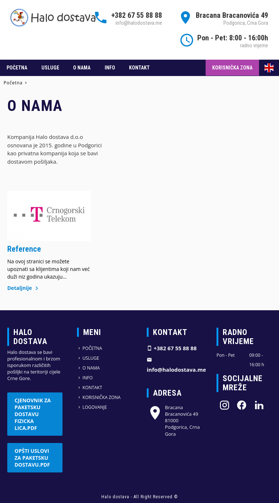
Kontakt (139, 68)
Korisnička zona (232, 68)
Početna (17, 68)
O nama (81, 68)
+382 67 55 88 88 (136, 15)
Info (110, 68)
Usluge (50, 68)
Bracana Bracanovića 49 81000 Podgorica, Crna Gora (173, 420)
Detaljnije (23, 287)
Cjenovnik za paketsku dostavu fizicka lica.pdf (33, 414)
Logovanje (92, 407)
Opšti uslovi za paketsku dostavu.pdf (32, 457)
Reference (24, 249)
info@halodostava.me (139, 23)
